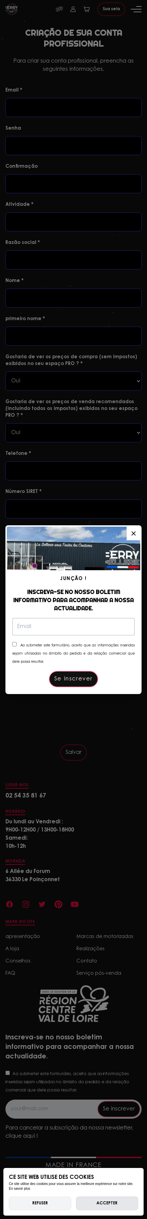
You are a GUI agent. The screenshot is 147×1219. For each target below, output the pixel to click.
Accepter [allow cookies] (106, 1203)
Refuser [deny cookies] (40, 1203)
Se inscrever (73, 679)
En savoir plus (19, 1188)
